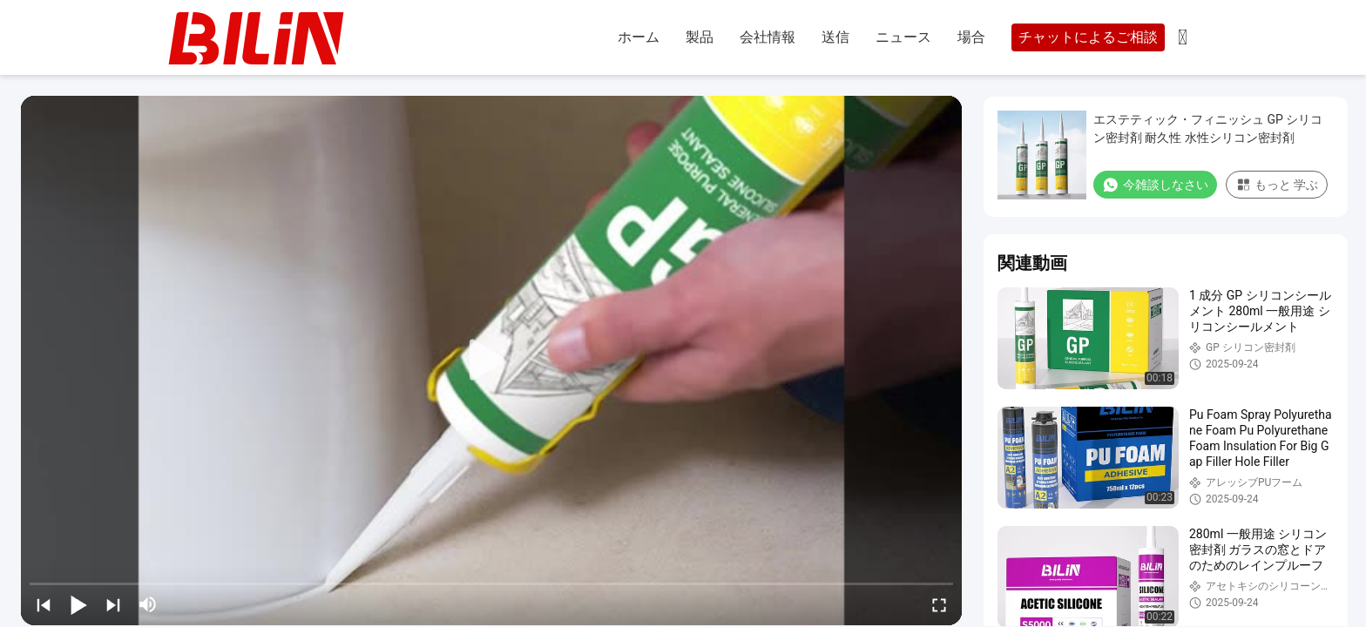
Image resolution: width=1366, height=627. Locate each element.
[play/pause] (78, 604)
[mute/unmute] (148, 604)
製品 (699, 37)
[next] (113, 604)
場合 (971, 37)
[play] (491, 360)
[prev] (43, 604)
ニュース (903, 37)
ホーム (638, 37)
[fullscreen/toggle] (939, 604)
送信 (835, 37)
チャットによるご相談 (1088, 37)
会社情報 (767, 37)
